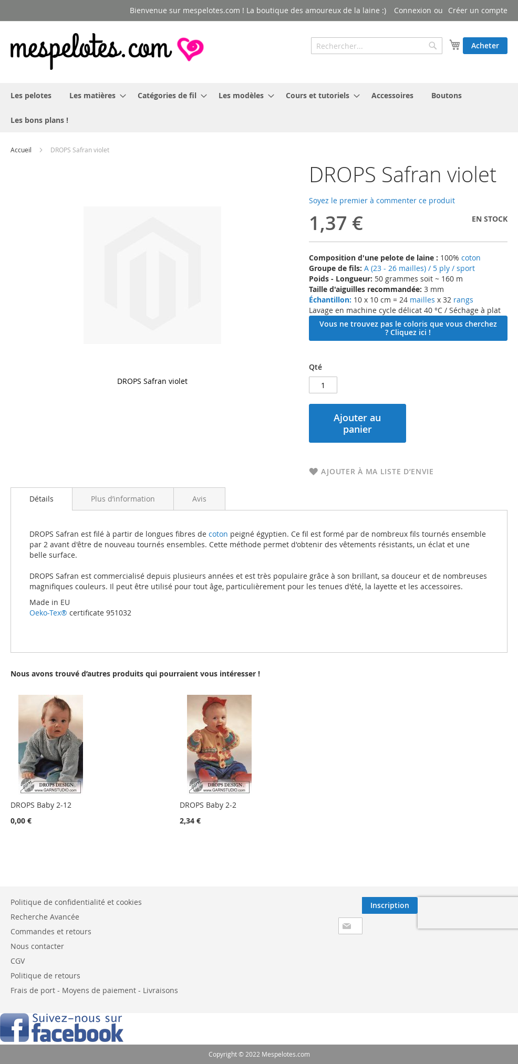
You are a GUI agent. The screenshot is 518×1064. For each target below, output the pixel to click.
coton (471, 258)
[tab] (41, 498)
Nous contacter (37, 946)
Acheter (485, 45)
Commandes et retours (51, 931)
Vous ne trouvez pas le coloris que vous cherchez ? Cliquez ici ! (408, 328)
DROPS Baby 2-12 (41, 805)
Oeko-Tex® (48, 613)
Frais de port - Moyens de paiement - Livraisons (94, 990)
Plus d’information (123, 499)
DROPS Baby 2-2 (208, 805)
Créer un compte (477, 10)
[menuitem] (31, 95)
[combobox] (376, 45)
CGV (18, 961)
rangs (462, 300)
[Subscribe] (390, 905)
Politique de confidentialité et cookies (76, 902)
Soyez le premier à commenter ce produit (382, 200)
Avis (199, 499)
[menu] (259, 107)
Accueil (21, 149)
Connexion (412, 10)
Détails (41, 499)
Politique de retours (45, 975)
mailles (421, 300)
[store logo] (108, 51)
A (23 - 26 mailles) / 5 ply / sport (419, 268)
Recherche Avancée (45, 917)
